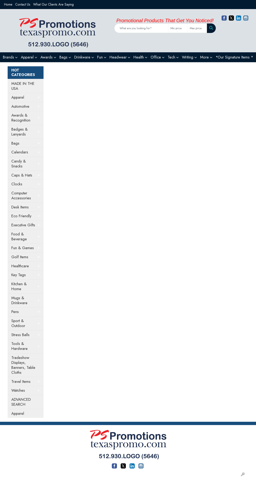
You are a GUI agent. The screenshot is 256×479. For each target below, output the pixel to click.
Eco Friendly (21, 216)
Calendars (19, 152)
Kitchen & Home (19, 286)
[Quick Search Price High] (197, 28)
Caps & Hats (21, 175)
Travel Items (21, 381)
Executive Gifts (23, 225)
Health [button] (138, 57)
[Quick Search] (141, 28)
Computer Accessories (21, 195)
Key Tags (18, 275)
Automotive (20, 106)
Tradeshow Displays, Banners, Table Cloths (23, 365)
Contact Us (22, 4)
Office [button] (156, 57)
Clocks (16, 184)
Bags (15, 143)
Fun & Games (22, 248)
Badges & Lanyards (19, 131)
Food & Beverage (19, 236)
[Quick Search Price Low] (178, 28)
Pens (15, 311)
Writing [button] (187, 57)
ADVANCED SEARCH (21, 402)
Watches (18, 390)
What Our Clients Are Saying (53, 4)
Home (8, 4)
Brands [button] (8, 57)
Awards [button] (46, 57)
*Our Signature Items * (234, 57)
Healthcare (20, 266)
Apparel (17, 97)
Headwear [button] (118, 57)
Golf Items (19, 257)
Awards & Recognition (20, 117)
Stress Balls (20, 335)
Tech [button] (171, 57)
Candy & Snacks (18, 163)
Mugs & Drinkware (19, 300)
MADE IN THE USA (22, 86)
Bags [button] (63, 57)
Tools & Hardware (19, 346)
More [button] (204, 57)
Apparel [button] (27, 57)
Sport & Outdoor (18, 323)
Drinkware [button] (82, 57)
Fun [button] (100, 57)
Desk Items (20, 207)
